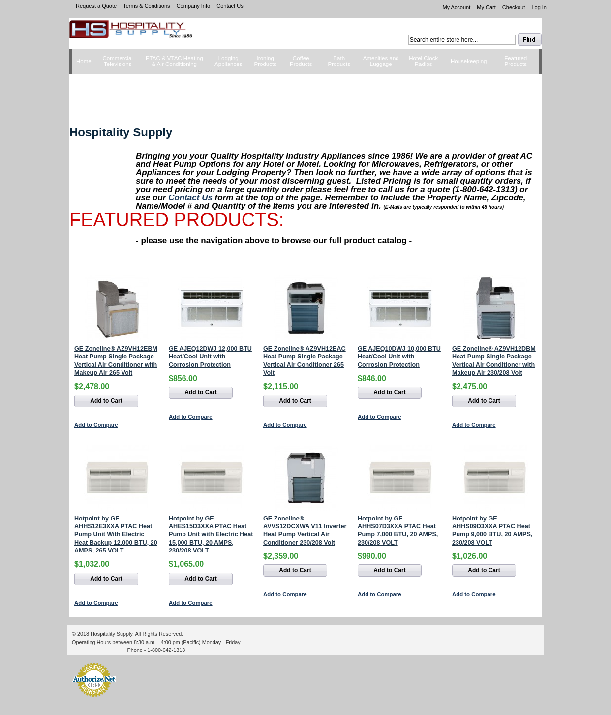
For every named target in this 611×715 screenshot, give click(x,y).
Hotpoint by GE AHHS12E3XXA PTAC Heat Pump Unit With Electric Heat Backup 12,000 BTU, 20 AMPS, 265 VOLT (115, 534)
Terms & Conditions (146, 6)
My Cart (486, 7)
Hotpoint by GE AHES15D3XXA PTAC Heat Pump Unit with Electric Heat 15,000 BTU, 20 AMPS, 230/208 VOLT (211, 534)
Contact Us (229, 6)
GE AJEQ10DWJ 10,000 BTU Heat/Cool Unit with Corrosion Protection (399, 356)
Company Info (193, 6)
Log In (539, 7)
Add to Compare (96, 425)
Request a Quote (96, 6)
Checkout (513, 7)
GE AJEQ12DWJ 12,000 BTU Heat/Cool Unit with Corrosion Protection (210, 356)
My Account (456, 7)
